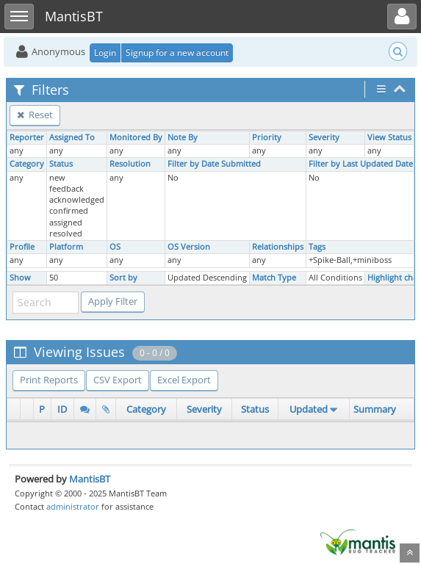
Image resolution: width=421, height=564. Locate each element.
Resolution (130, 164)
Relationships (277, 247)
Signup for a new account (177, 52)
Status (61, 164)
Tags (317, 247)
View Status (389, 137)
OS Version (189, 247)
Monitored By (135, 137)
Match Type (274, 277)
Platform (66, 247)
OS (114, 247)
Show (20, 277)
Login (105, 52)
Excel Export (184, 379)
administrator (72, 506)
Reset (35, 114)
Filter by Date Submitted (214, 164)
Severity (324, 137)
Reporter (27, 137)
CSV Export (117, 379)
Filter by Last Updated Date (361, 164)
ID (62, 409)
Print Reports (49, 379)
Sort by (123, 277)
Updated (308, 409)
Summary (374, 409)
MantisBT (89, 478)
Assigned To (72, 137)
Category (27, 164)
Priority (266, 137)
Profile (22, 247)
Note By (183, 137)
